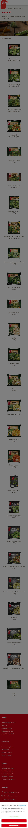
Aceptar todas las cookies (14, 825)
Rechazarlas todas (14, 821)
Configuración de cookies (14, 816)
